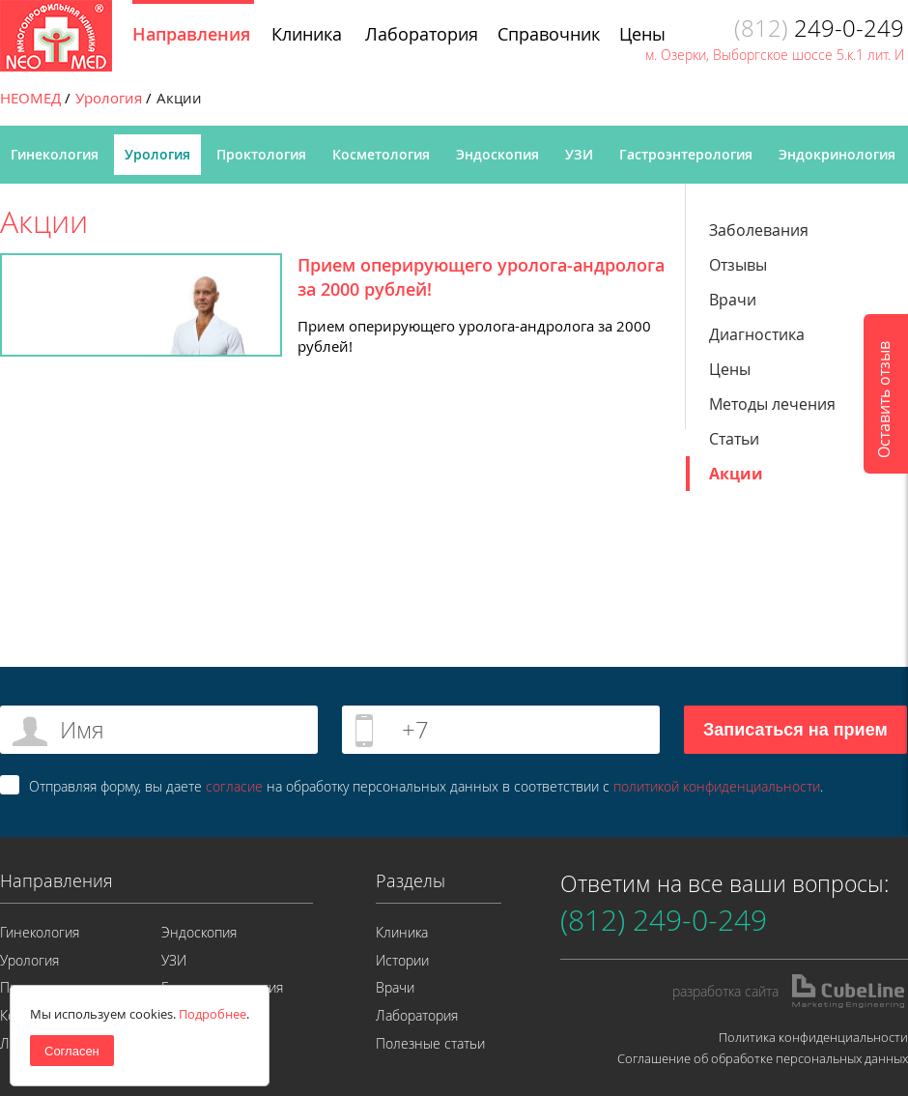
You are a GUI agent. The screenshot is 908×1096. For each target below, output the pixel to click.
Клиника (402, 932)
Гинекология (55, 154)
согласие (234, 786)
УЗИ (579, 154)
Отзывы (738, 264)
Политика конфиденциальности (813, 1037)
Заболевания (759, 230)
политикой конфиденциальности (716, 786)
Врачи (732, 299)
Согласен (71, 1051)
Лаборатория (417, 1015)
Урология (157, 154)
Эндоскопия (497, 154)
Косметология (381, 154)
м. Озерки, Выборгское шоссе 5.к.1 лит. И (774, 54)
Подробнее (212, 1014)
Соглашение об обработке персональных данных (762, 1058)
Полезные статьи (430, 1043)
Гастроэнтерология (685, 154)
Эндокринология (837, 154)
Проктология (261, 154)
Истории (402, 960)
